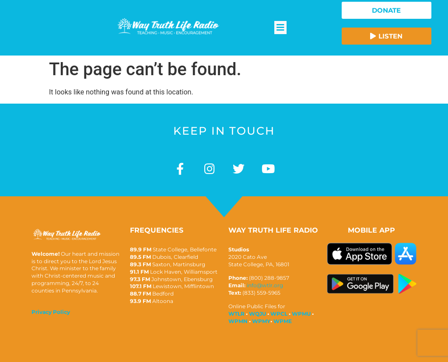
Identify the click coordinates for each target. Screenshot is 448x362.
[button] (280, 27)
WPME (282, 321)
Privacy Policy (51, 312)
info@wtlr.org (265, 285)
